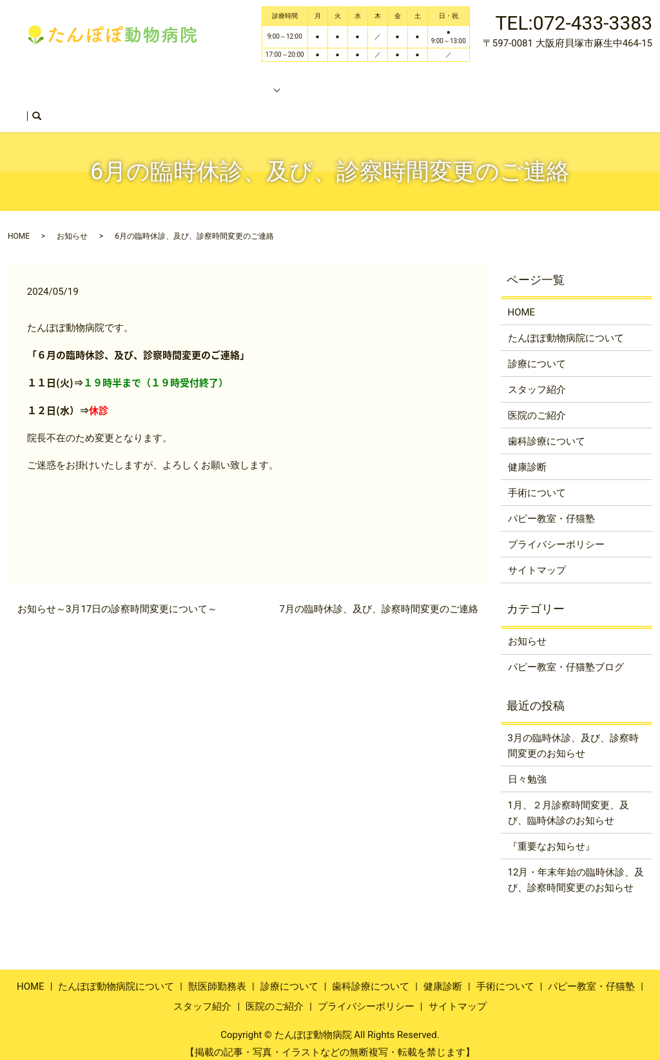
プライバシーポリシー (556, 533)
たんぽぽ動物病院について (142, 82)
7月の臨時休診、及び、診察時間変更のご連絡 (379, 598)
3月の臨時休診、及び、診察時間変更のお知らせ (573, 734)
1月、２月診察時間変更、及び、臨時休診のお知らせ (568, 801)
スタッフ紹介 (529, 82)
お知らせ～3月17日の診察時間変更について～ (117, 598)
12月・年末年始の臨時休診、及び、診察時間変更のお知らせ (576, 869)
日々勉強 (527, 768)
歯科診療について (546, 430)
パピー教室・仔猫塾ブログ (566, 656)
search (119, 104)
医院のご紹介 (66, 103)
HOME (50, 82)
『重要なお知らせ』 (551, 835)
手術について (537, 482)
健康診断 (527, 456)
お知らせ (72, 225)
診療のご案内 (253, 82)
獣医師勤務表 (451, 82)
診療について (537, 353)
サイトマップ (537, 559)
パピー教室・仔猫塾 (359, 82)
